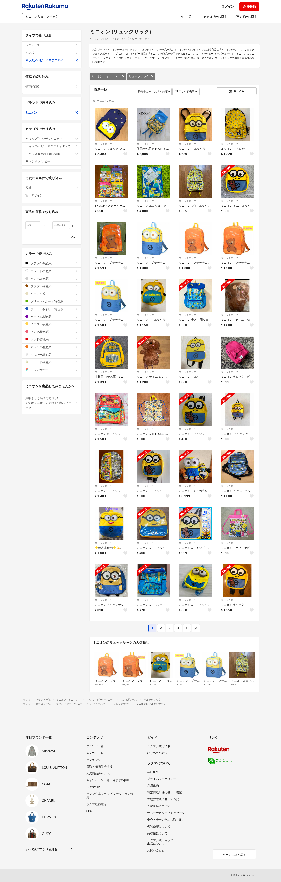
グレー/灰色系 (51, 278)
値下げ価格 (51, 86)
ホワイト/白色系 (51, 271)
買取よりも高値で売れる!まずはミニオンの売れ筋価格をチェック (51, 403)
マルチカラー (51, 369)
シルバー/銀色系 (51, 354)
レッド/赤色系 (51, 339)
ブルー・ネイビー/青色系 (51, 309)
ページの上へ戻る (234, 854)
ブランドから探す (245, 16)
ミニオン (51, 112)
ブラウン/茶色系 (51, 286)
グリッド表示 (186, 91)
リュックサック (141, 76)
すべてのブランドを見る (41, 849)
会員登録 (249, 6)
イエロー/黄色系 (51, 324)
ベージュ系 (51, 293)
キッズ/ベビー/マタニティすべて (53, 146)
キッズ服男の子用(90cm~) (53, 153)
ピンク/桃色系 (51, 331)
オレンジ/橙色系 (51, 347)
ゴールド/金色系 (51, 362)
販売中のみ (142, 91)
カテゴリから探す (215, 16)
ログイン (227, 6)
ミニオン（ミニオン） (108, 76)
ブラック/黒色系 (51, 263)
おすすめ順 (162, 91)
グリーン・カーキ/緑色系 (51, 301)
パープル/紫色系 (51, 316)
